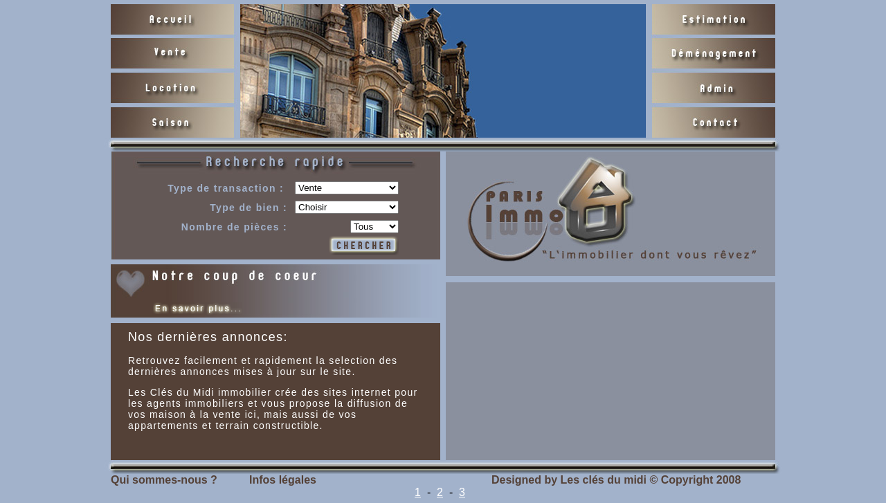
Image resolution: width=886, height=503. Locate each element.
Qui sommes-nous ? (164, 480)
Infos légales (282, 480)
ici (251, 414)
